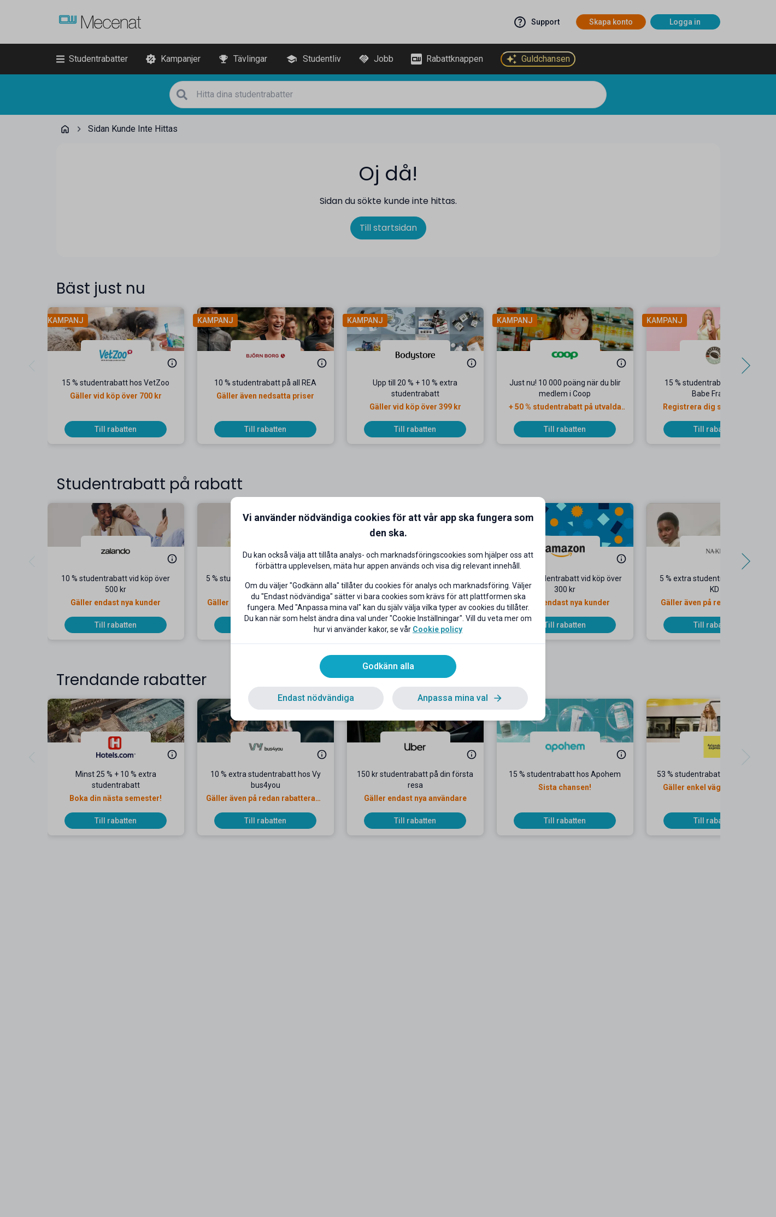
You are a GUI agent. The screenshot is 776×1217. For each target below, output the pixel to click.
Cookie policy (437, 629)
